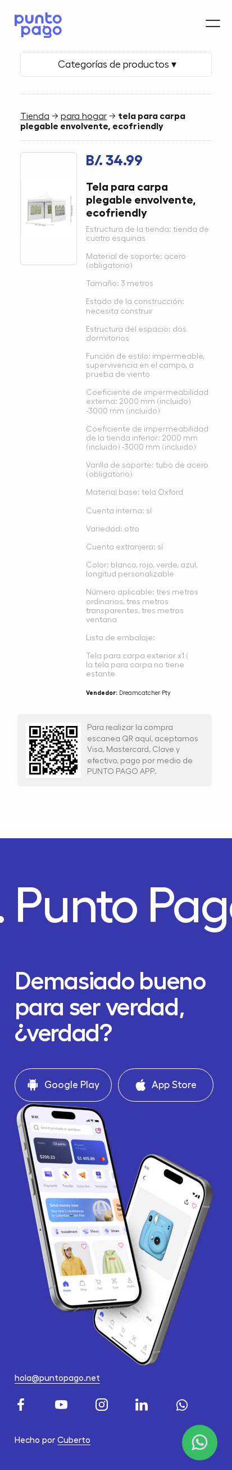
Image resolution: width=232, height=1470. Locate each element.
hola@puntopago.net (57, 1378)
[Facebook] (22, 1403)
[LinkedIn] (143, 1403)
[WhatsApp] (184, 1403)
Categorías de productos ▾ (116, 64)
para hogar (84, 116)
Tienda (34, 116)
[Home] (35, 21)
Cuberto (73, 1440)
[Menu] (213, 18)
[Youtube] (63, 1403)
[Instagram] (103, 1403)
